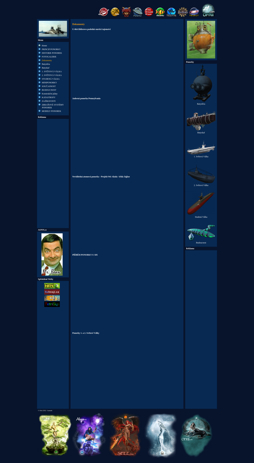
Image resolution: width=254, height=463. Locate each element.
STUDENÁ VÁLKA (51, 79)
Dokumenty (47, 60)
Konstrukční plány (50, 93)
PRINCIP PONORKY (51, 49)
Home (44, 45)
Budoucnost (201, 242)
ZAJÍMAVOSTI (49, 101)
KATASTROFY (48, 97)
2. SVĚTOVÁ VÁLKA (52, 75)
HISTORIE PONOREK (52, 53)
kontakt (49, 410)
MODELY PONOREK (51, 111)
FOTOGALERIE (49, 56)
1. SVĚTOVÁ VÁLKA (52, 71)
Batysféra (46, 64)
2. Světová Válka (201, 184)
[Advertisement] (53, 173)
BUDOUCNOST (49, 90)
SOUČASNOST (49, 86)
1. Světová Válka (201, 155)
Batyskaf (45, 68)
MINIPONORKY (49, 82)
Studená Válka (201, 216)
